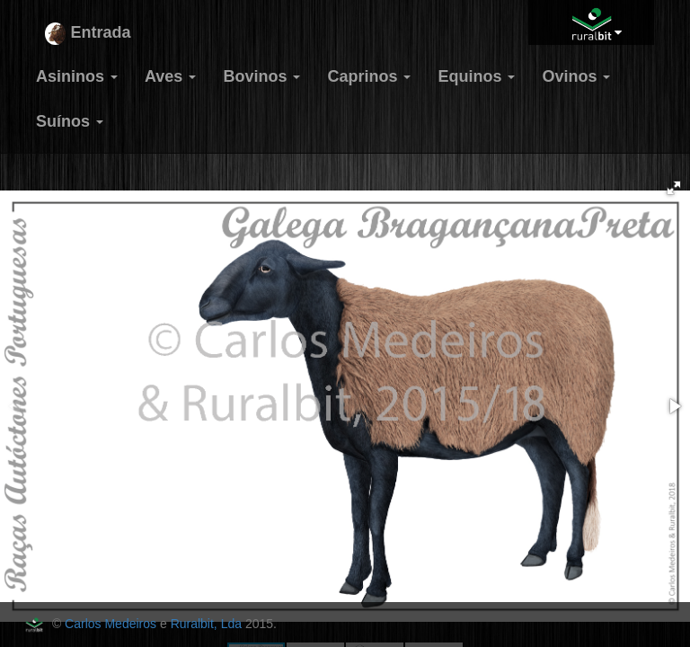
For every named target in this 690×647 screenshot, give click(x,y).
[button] (673, 187)
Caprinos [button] (369, 76)
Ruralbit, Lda (206, 623)
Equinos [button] (476, 76)
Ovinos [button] (576, 76)
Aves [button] (170, 76)
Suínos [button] (69, 121)
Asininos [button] (77, 76)
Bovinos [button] (261, 76)
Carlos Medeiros (110, 623)
